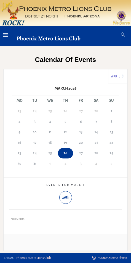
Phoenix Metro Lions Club (49, 38)
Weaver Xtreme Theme (112, 258)
